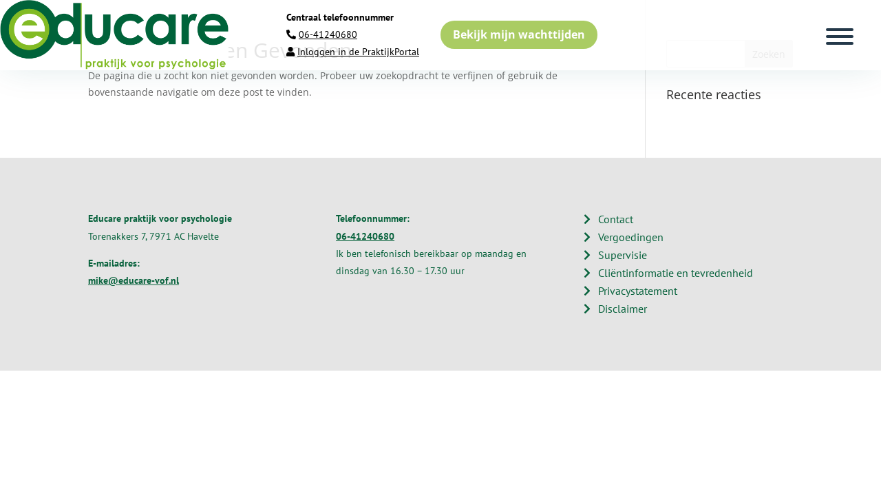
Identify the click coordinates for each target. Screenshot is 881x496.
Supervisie (622, 255)
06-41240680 (328, 34)
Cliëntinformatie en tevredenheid (675, 273)
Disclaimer (622, 309)
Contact (615, 219)
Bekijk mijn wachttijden (519, 34)
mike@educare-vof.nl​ (133, 280)
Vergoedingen (631, 237)
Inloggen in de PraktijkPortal (358, 51)
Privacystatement (637, 291)
